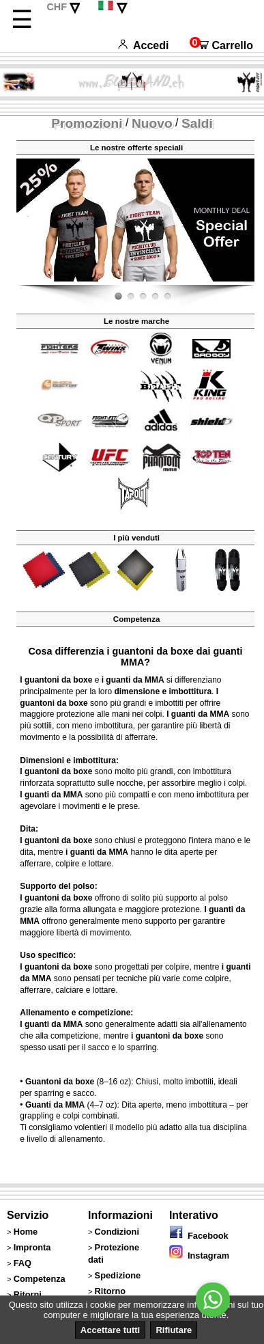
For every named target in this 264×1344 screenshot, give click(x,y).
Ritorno (110, 1291)
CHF (56, 6)
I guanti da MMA (197, 714)
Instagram (199, 1255)
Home (26, 1231)
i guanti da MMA (133, 680)
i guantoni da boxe (167, 1036)
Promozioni (86, 123)
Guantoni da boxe (59, 1081)
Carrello (221, 45)
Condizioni (117, 1231)
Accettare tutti (110, 1330)
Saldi (197, 123)
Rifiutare (174, 1330)
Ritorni (28, 1294)
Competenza (39, 1279)
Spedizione (118, 1275)
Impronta (32, 1247)
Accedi (143, 45)
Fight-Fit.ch (251, 282)
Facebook (199, 1236)
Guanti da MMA (55, 1105)
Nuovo (152, 123)
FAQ (22, 1263)
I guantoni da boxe (56, 680)
